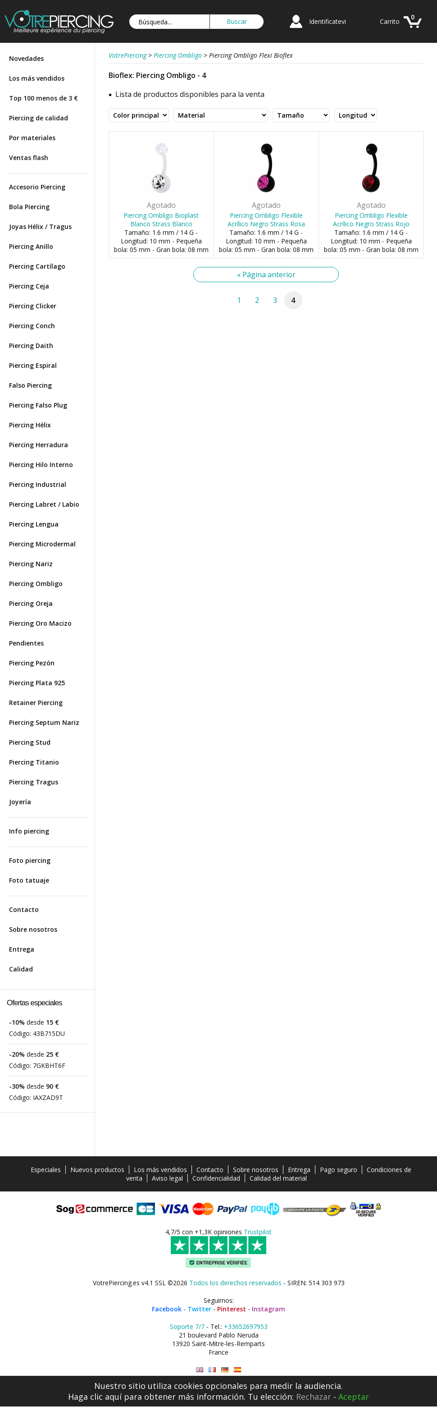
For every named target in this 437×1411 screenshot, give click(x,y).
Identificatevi (327, 21)
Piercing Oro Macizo (40, 623)
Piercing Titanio (34, 762)
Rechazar (313, 1396)
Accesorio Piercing (37, 187)
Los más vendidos (36, 78)
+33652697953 (246, 1326)
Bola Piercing (29, 206)
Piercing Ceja (29, 286)
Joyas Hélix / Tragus (40, 226)
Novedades (26, 58)
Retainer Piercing (36, 702)
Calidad (21, 969)
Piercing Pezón (32, 663)
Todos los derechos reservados (235, 1282)
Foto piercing (29, 860)
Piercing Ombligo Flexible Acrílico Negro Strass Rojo (371, 219)
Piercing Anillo (31, 246)
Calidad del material (278, 1178)
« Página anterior (266, 274)
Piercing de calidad (38, 118)
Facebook (167, 1309)
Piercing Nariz (31, 563)
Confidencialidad (216, 1178)
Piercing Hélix (30, 425)
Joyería (20, 801)
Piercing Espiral (33, 365)
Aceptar (353, 1396)
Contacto (24, 909)
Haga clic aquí (95, 1396)
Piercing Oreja (31, 603)
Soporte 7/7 (187, 1326)
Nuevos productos (97, 1169)
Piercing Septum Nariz (44, 722)
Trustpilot (258, 1232)
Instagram (268, 1309)
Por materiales (32, 137)
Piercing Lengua (34, 524)
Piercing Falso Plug (38, 405)
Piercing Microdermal (42, 544)
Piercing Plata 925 (37, 682)
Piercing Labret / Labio (44, 504)
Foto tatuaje (29, 880)
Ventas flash (28, 157)
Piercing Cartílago (37, 266)
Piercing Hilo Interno (41, 464)
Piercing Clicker (32, 306)
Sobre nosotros (33, 929)
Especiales (46, 1169)
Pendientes (26, 643)
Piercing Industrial (37, 484)
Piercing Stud (29, 742)
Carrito (390, 21)
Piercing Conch (32, 325)
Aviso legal (167, 1178)
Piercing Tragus (33, 782)
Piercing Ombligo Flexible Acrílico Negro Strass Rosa (266, 219)
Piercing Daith (31, 345)
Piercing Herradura (38, 444)
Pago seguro (338, 1169)
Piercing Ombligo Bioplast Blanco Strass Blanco (161, 219)
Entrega (21, 949)
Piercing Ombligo (36, 583)
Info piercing (29, 831)
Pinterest (231, 1309)
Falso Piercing (30, 385)
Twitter (199, 1309)
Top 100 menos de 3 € (43, 98)
